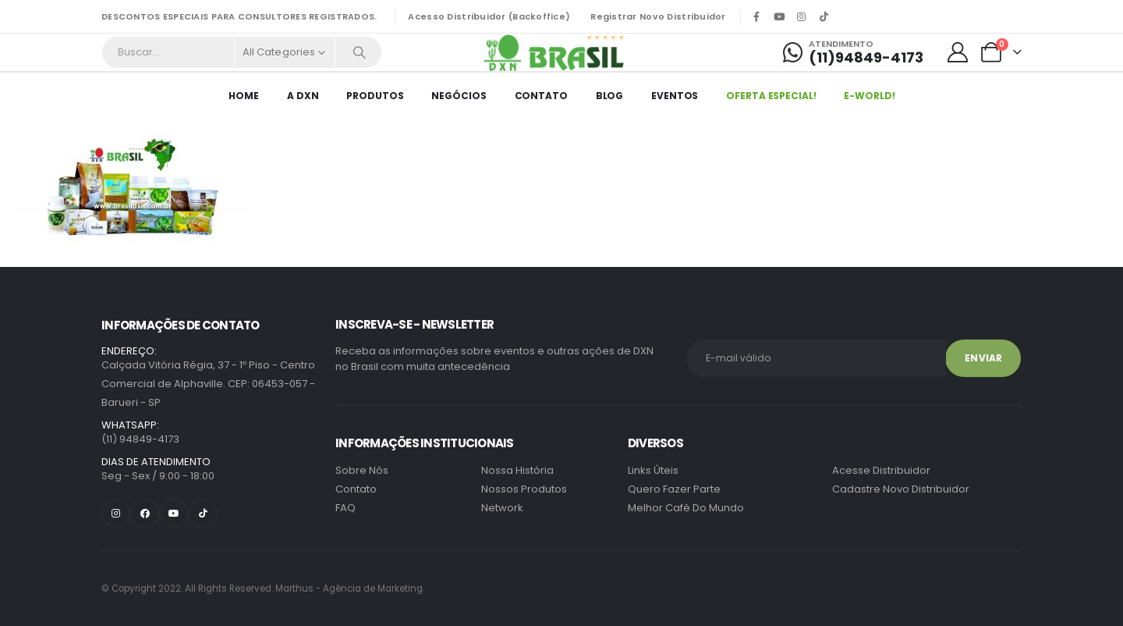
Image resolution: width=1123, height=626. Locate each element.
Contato (541, 95)
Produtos (374, 95)
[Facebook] (756, 16)
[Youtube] (779, 16)
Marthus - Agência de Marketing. (262, 588)
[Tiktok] (824, 16)
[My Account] (958, 52)
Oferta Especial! (771, 95)
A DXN (302, 95)
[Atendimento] (853, 52)
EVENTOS (674, 95)
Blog (610, 95)
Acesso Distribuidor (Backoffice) (489, 16)
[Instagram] (802, 16)
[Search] (359, 52)
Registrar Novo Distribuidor (657, 16)
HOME (243, 95)
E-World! (869, 95)
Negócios (458, 95)
